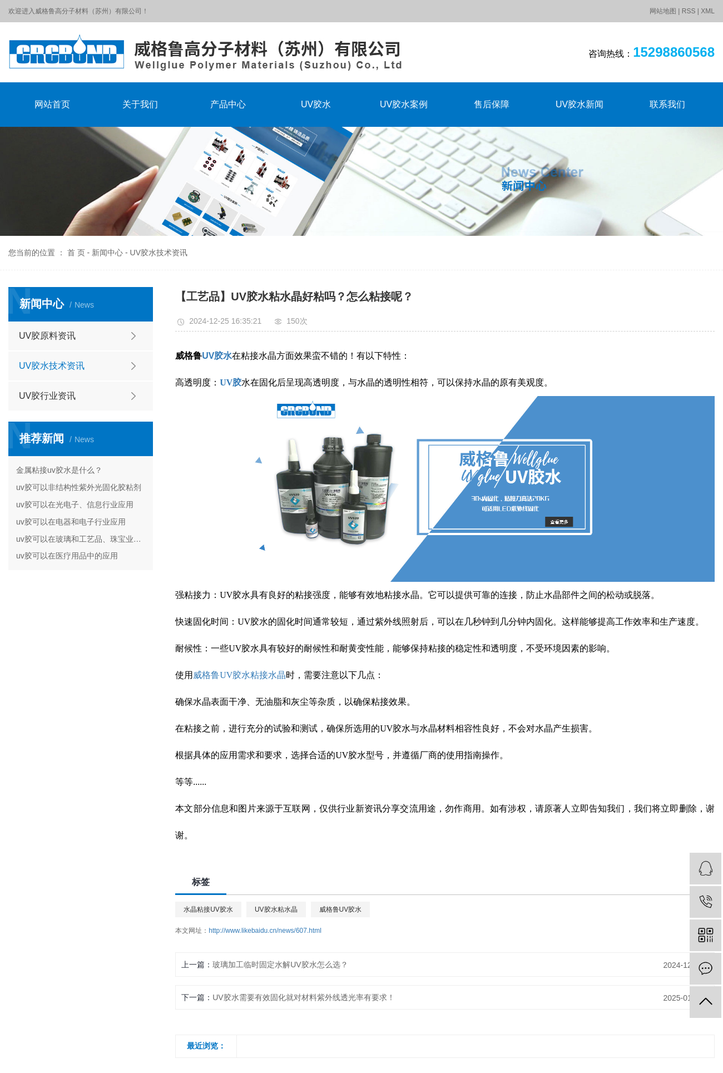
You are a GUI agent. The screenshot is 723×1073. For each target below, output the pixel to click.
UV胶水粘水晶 (276, 909)
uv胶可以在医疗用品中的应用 (67, 555)
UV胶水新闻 (579, 104)
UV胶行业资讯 (47, 395)
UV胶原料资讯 (47, 335)
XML (708, 11)
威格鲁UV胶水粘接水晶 (239, 675)
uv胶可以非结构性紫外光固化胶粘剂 (78, 487)
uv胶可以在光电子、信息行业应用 (74, 504)
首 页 (76, 252)
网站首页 (52, 104)
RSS (689, 11)
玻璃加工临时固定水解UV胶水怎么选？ (280, 964)
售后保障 (491, 104)
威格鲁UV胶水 (340, 909)
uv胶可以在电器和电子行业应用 (71, 521)
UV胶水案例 (404, 104)
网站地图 (663, 11)
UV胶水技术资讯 (158, 252)
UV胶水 (316, 104)
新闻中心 (107, 252)
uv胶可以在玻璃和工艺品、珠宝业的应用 (80, 539)
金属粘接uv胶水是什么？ (59, 470)
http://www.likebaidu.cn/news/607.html (265, 930)
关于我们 (140, 104)
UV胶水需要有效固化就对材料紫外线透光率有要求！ (303, 997)
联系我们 (667, 104)
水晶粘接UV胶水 (208, 909)
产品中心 (228, 104)
